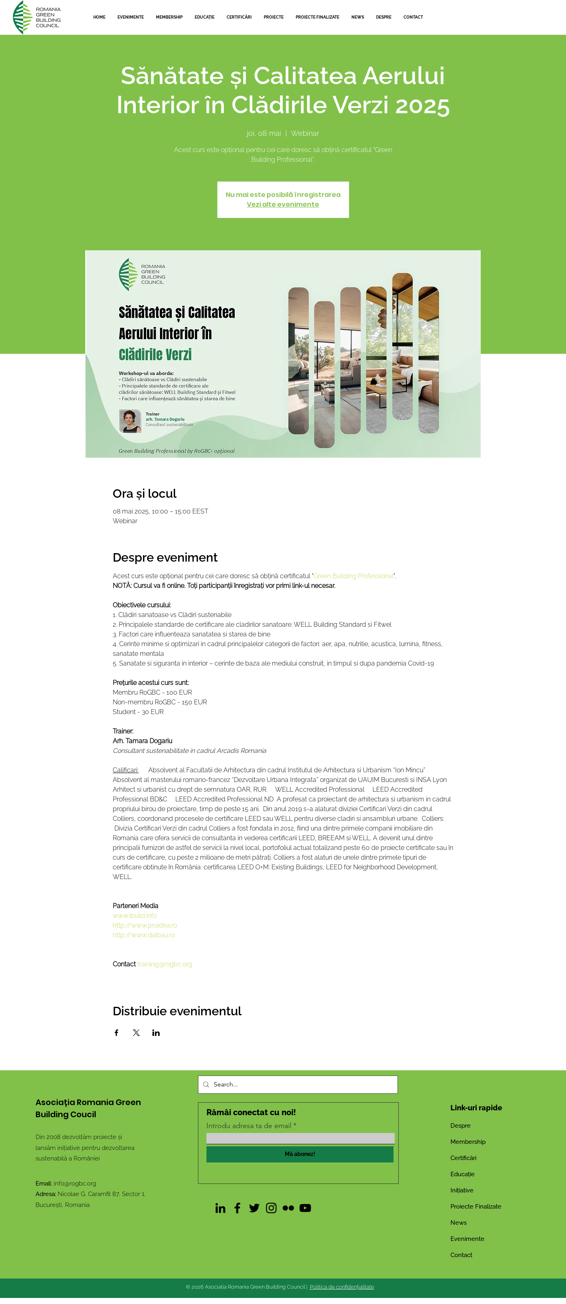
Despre (460, 1125)
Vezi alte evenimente (283, 204)
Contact (461, 1255)
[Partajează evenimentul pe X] (136, 1032)
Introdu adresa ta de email (248, 1125)
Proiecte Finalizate (475, 1206)
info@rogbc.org (75, 1183)
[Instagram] (271, 1208)
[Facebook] (237, 1208)
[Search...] (297, 1084)
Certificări (463, 1158)
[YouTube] (305, 1208)
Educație (462, 1174)
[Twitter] (254, 1208)
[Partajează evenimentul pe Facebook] (116, 1032)
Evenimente (467, 1239)
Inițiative (461, 1190)
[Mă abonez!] (299, 1154)
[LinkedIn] (220, 1208)
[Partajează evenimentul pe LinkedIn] (156, 1032)
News (458, 1222)
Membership (468, 1141)
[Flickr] (288, 1208)
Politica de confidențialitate (342, 1287)
